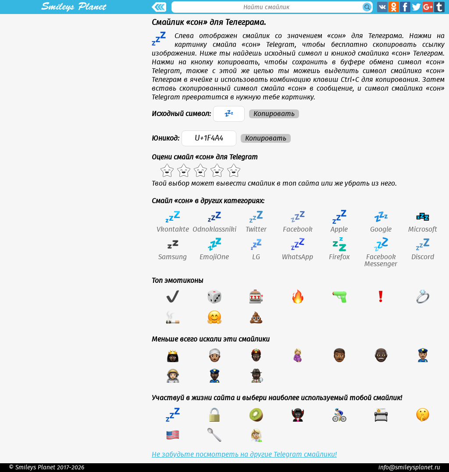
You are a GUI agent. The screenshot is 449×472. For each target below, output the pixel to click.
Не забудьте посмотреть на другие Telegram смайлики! (244, 454)
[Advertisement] (73, 75)
